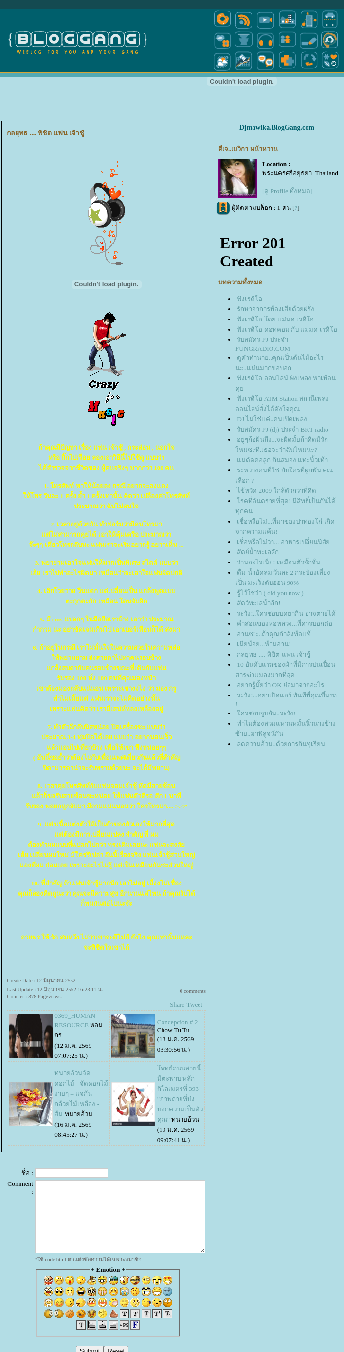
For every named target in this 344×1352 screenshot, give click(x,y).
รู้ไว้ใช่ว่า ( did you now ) (270, 593)
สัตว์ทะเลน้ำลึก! (258, 603)
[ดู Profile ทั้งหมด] (287, 191)
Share (177, 1004)
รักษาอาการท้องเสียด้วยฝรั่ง (275, 309)
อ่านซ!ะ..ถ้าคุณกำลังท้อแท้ (274, 634)
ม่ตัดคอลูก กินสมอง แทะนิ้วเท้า (282, 460)
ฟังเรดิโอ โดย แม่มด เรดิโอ (275, 319)
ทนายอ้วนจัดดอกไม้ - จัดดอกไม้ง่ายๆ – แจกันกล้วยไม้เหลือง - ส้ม (81, 1094)
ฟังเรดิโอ (249, 298)
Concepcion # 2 (177, 1022)
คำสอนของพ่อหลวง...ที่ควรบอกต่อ (284, 623)
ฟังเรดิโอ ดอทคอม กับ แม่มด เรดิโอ (287, 329)
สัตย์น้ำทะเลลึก (258, 552)
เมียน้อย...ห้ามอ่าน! (263, 644)
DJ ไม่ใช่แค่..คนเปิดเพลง (272, 419)
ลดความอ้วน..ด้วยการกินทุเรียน (281, 744)
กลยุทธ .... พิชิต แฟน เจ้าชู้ (273, 654)
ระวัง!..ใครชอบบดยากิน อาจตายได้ (286, 613)
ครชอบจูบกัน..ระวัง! (266, 713)
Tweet (194, 1004)
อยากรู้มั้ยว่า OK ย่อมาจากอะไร (280, 685)
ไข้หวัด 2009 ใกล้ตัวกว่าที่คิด (276, 490)
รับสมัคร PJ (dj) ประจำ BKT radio (282, 429)
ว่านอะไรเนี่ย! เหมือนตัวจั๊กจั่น (278, 562)
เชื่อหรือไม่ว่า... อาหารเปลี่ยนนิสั (283, 541)
